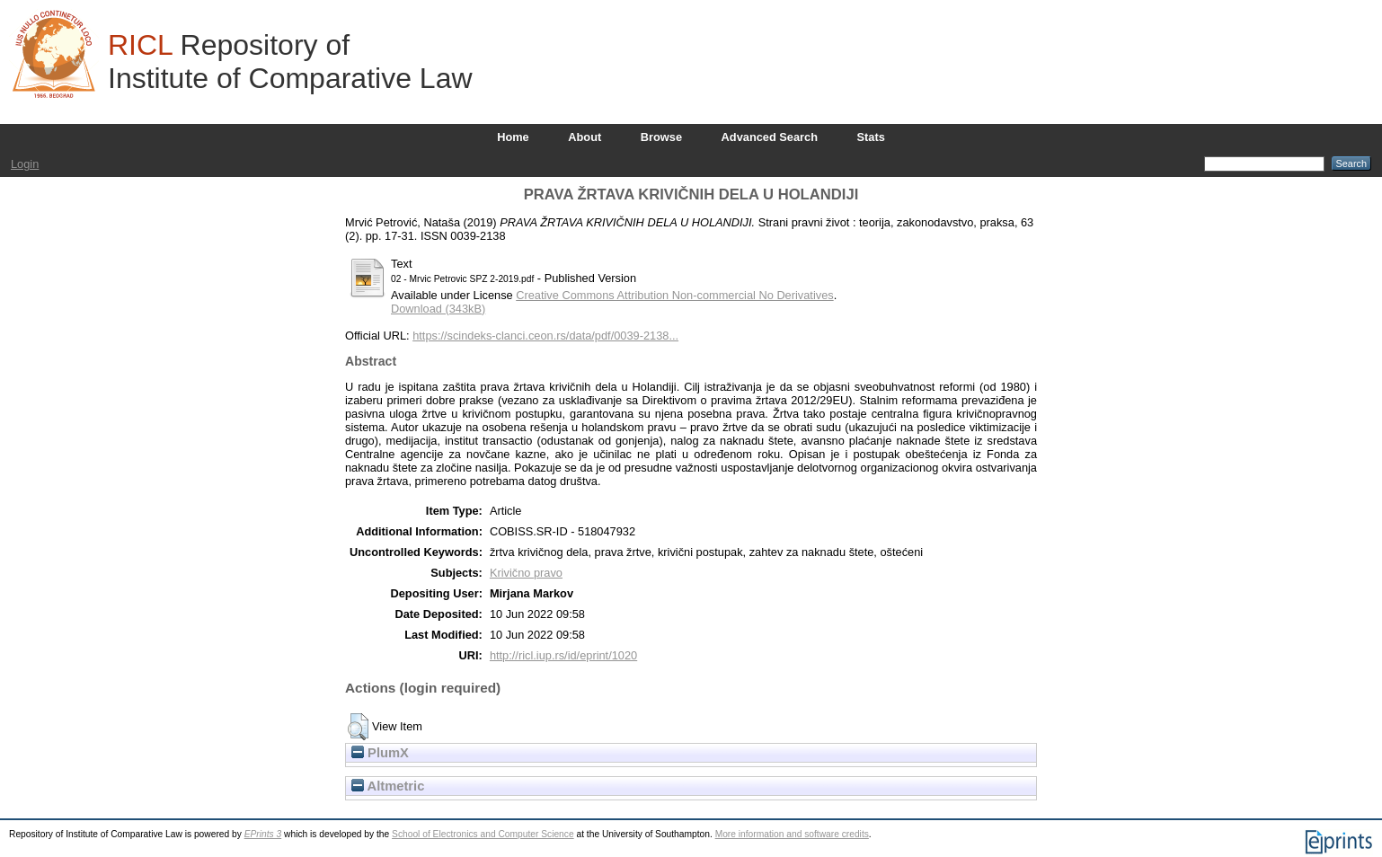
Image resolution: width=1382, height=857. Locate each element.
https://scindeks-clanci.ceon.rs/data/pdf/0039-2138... (545, 335)
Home (513, 137)
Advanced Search (770, 137)
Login (25, 164)
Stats (871, 137)
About (584, 137)
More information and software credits (792, 834)
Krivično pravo (526, 572)
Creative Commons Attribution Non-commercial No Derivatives (674, 295)
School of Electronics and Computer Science (483, 834)
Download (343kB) (438, 308)
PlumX (380, 753)
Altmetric (387, 786)
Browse (661, 137)
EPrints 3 (263, 834)
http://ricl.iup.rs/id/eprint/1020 (563, 655)
